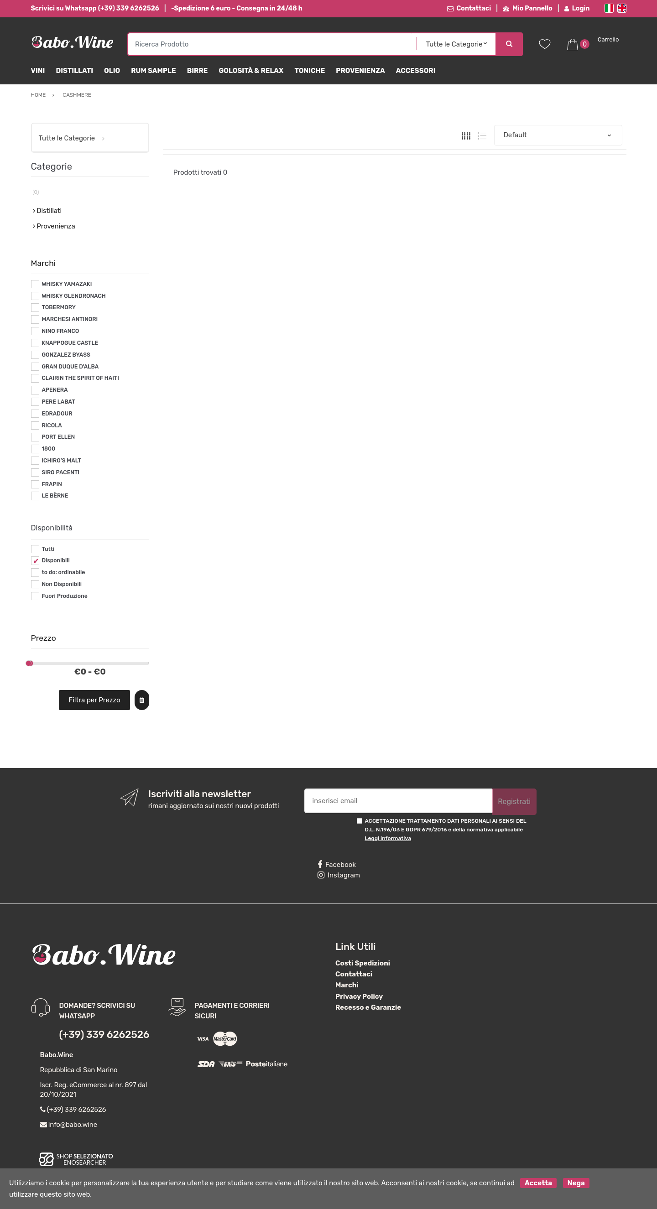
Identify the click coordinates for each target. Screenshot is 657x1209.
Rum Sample (153, 71)
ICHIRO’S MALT (61, 460)
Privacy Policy (359, 996)
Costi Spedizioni (362, 963)
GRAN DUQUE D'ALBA (70, 366)
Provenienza (360, 71)
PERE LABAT (58, 402)
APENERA (55, 390)
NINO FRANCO (60, 331)
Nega (576, 1183)
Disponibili (55, 560)
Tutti (48, 549)
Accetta (538, 1183)
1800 (48, 449)
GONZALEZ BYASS (66, 355)
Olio (112, 71)
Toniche (309, 71)
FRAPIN (52, 484)
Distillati (74, 71)
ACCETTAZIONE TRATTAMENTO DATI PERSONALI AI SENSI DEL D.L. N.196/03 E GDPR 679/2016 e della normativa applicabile (446, 830)
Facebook (337, 865)
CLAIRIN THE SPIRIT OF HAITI (80, 378)
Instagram (339, 875)
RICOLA (52, 425)
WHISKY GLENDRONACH (73, 296)
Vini (38, 71)
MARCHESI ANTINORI (70, 319)
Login (577, 8)
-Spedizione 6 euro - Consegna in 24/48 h (236, 8)
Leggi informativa (388, 838)
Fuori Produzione (64, 596)
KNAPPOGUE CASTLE (70, 343)
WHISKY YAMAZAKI (67, 284)
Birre (197, 71)
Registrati (514, 801)
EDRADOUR (57, 413)
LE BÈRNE (55, 496)
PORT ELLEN (58, 437)
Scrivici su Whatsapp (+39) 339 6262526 (95, 8)
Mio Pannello (528, 8)
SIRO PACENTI (60, 472)
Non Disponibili (62, 584)
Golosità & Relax (251, 71)
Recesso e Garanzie (368, 1007)
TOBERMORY (59, 307)
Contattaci (469, 8)
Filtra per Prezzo (94, 700)
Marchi (347, 985)
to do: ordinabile (63, 572)
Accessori (416, 71)
